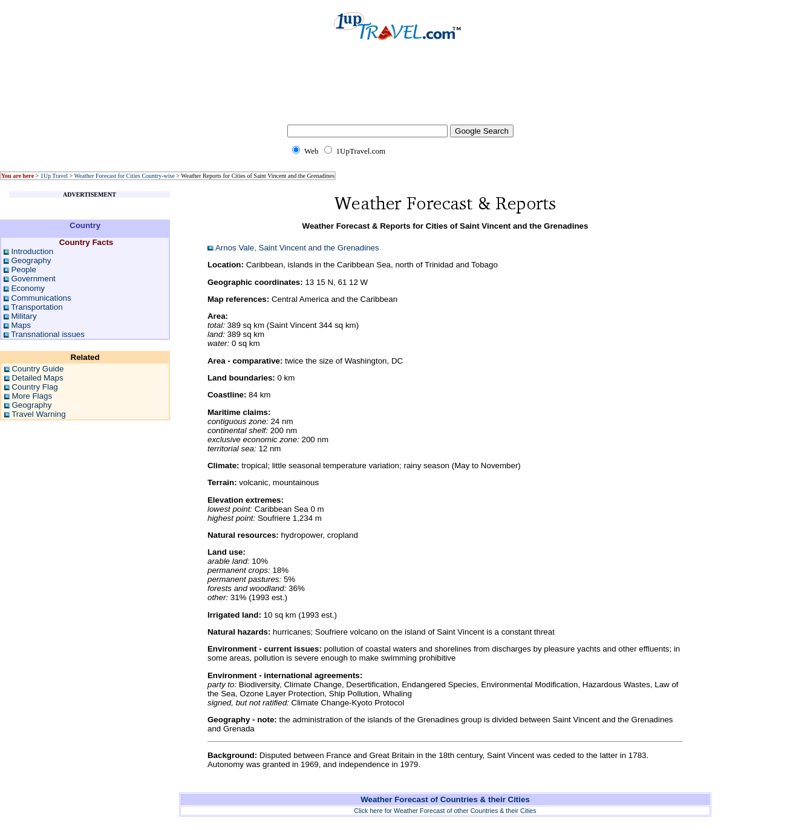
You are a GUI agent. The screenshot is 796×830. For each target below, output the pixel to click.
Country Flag (34, 386)
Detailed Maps (37, 377)
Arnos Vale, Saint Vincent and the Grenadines (297, 247)
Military (23, 316)
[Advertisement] (398, 91)
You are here (17, 175)
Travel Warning (38, 414)
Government (33, 278)
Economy (28, 288)
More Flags (31, 395)
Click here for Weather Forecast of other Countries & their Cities (445, 810)
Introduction (32, 251)
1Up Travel (54, 175)
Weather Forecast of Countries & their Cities (445, 799)
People (23, 269)
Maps (21, 325)
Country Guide (37, 368)
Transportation (36, 307)
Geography (31, 260)
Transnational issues (48, 334)
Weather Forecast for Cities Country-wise (124, 175)
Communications (41, 297)
